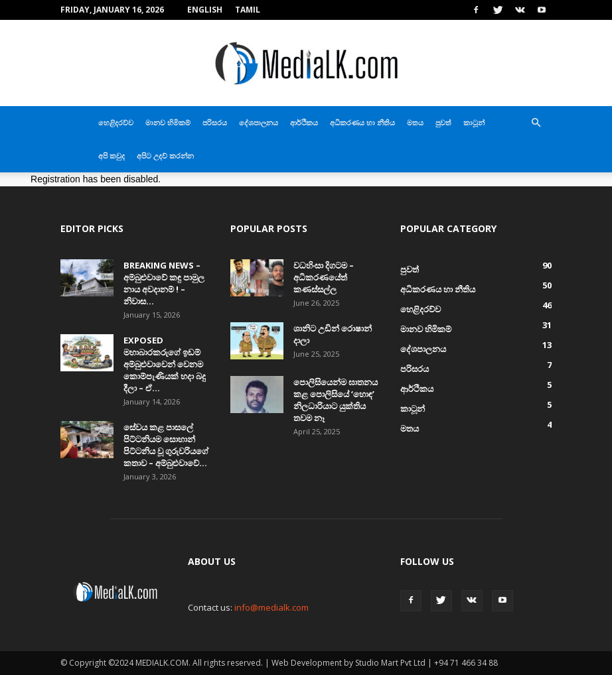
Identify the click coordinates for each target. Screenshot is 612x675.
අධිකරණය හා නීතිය (362, 122)
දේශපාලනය (258, 122)
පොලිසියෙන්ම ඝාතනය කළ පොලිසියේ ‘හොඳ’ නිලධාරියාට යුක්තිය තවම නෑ (335, 400)
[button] (536, 123)
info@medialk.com (271, 607)
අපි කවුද (111, 155)
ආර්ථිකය (304, 122)
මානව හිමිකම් (168, 122)
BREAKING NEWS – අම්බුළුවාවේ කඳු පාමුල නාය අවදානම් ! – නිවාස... (163, 283)
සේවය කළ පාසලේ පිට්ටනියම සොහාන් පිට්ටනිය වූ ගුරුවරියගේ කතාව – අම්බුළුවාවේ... (165, 445)
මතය (415, 122)
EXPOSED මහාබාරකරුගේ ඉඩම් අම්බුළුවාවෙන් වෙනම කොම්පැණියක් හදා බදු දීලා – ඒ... (164, 364)
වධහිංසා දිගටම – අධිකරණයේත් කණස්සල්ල (324, 277)
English (204, 9)
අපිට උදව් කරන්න (165, 155)
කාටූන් (474, 122)
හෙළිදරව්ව (115, 122)
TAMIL (247, 9)
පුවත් (443, 122)
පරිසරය (214, 122)
